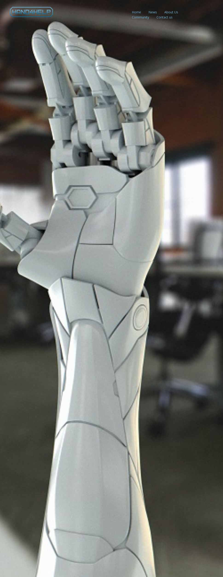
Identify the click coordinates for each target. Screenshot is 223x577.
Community (140, 17)
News (152, 12)
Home (136, 12)
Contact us (164, 17)
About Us (171, 12)
